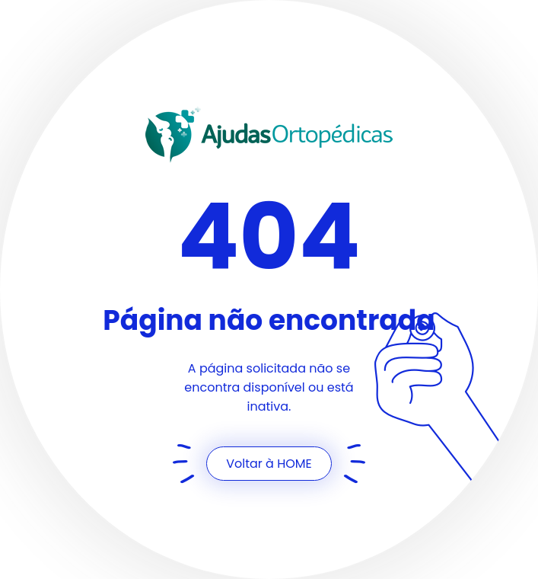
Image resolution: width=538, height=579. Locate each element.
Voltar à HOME (269, 463)
